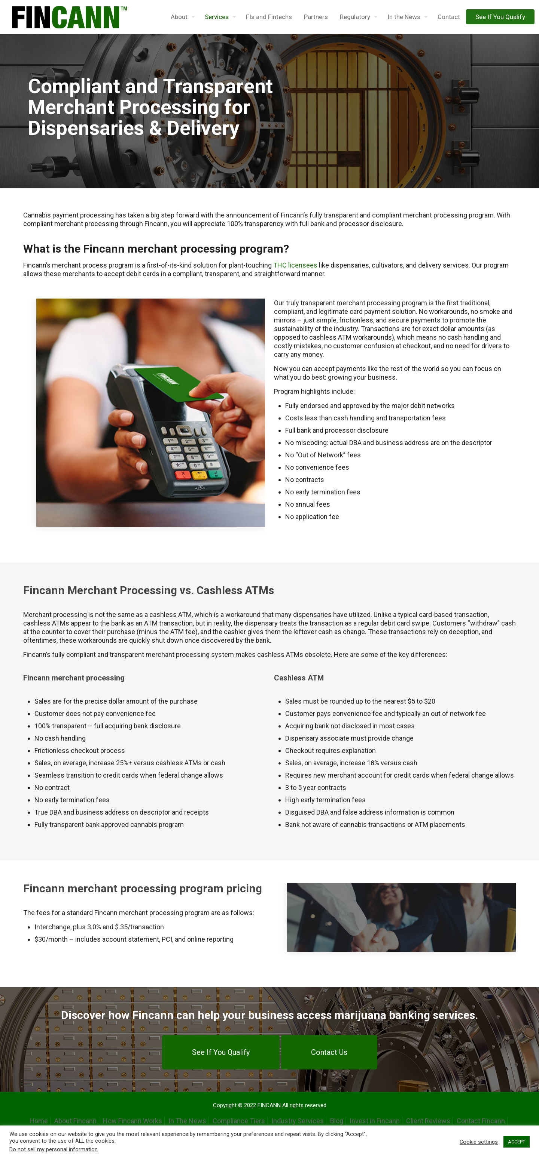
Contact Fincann (481, 1121)
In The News (187, 1121)
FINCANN (269, 1105)
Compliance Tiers (239, 1121)
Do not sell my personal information (53, 1149)
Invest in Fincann (375, 1121)
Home (39, 1121)
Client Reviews (428, 1121)
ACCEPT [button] (516, 1142)
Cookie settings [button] (479, 1142)
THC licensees (295, 265)
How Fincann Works (132, 1121)
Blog (336, 1121)
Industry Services (297, 1121)
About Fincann (75, 1121)
